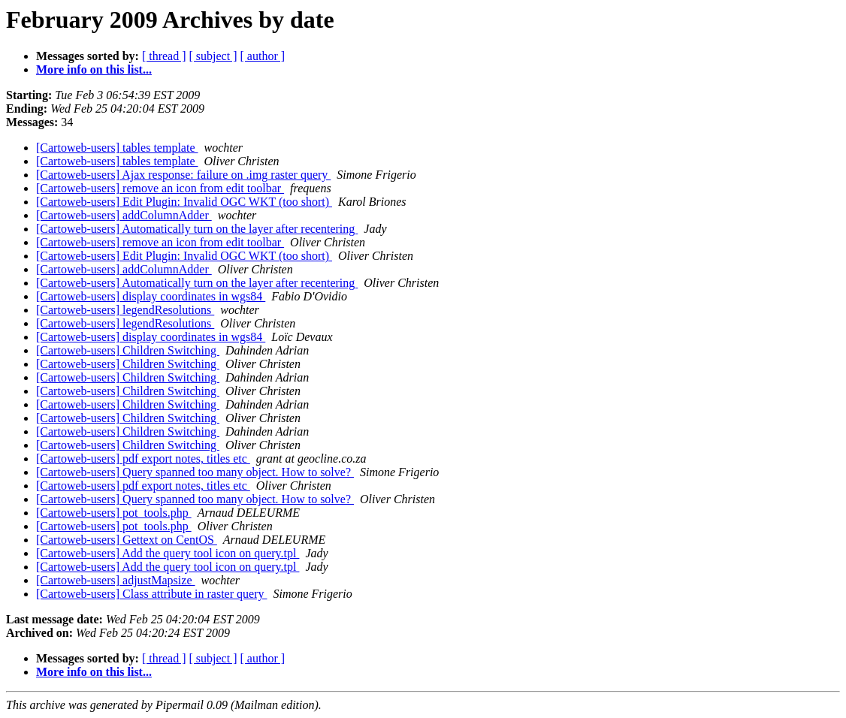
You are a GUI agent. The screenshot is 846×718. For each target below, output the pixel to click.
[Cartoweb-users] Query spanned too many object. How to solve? (195, 472)
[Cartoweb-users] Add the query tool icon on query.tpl (167, 553)
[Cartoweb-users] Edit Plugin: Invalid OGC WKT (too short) (184, 201)
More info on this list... (94, 69)
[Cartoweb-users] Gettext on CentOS (126, 539)
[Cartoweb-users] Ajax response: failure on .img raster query (183, 174)
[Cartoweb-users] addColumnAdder (124, 215)
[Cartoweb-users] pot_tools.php (114, 512)
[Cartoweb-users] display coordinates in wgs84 (150, 296)
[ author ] (263, 56)
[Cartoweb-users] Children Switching (127, 350)
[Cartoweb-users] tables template (117, 147)
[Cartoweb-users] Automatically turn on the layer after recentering (197, 228)
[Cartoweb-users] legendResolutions (125, 309)
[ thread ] (164, 56)
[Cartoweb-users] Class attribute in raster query (151, 593)
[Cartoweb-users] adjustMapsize (115, 580)
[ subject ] (213, 56)
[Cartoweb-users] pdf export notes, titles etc (143, 458)
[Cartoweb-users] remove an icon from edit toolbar (160, 188)
